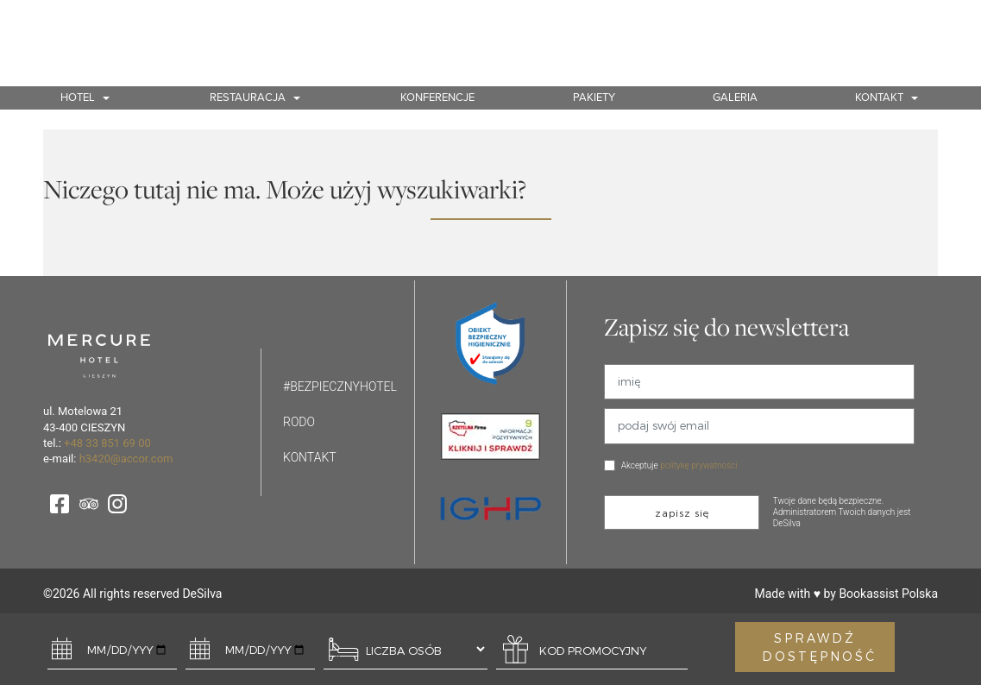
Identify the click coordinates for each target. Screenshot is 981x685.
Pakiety (594, 97)
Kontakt (879, 97)
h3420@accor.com (126, 458)
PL (29, 39)
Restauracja (248, 97)
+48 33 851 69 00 (107, 443)
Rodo (299, 422)
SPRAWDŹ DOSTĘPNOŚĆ (819, 647)
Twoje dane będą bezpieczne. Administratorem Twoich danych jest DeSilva (842, 512)
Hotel (77, 97)
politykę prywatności (698, 465)
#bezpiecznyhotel (340, 386)
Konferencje (437, 97)
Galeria (735, 97)
